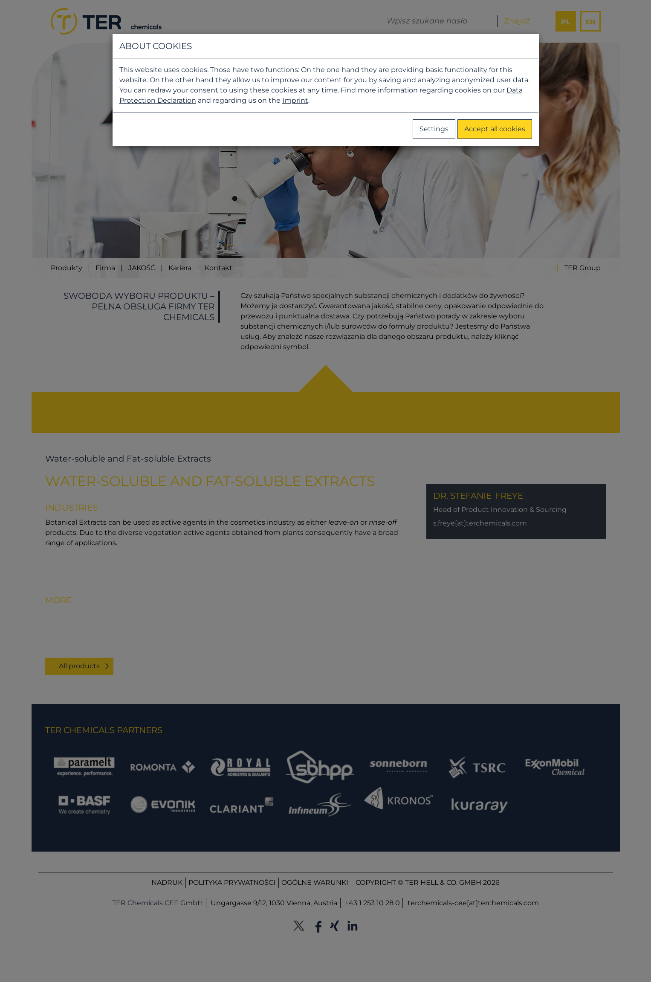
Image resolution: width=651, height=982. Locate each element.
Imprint (295, 100)
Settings (434, 129)
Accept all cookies (494, 129)
